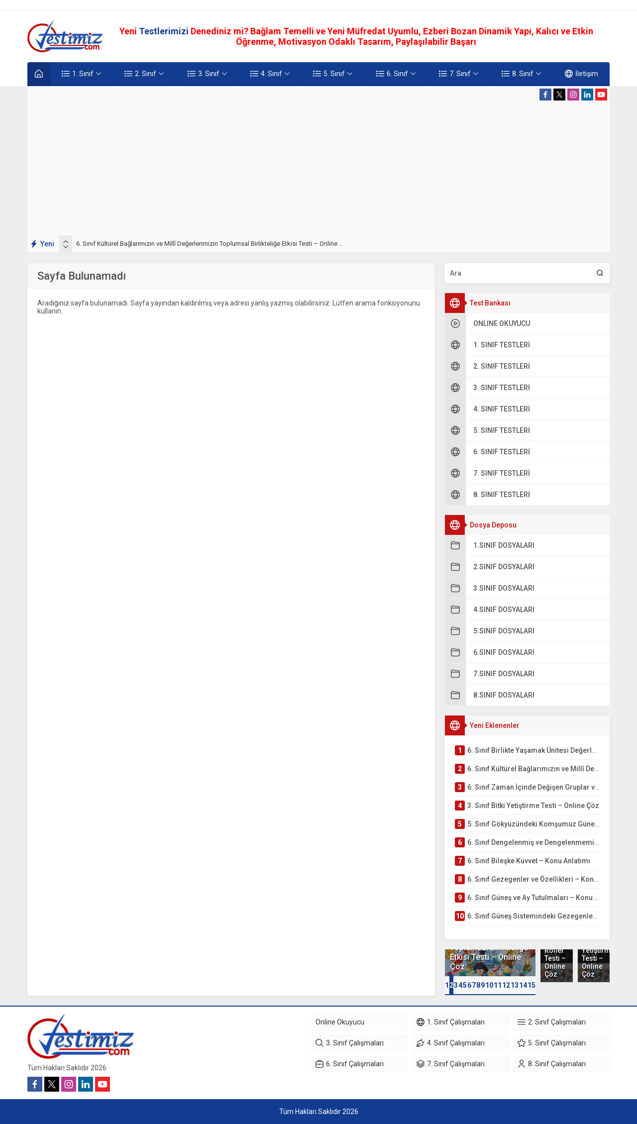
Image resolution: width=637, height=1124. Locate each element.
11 (498, 985)
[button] (447, 985)
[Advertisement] (318, 160)
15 (531, 985)
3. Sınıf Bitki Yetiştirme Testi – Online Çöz (594, 954)
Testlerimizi (165, 31)
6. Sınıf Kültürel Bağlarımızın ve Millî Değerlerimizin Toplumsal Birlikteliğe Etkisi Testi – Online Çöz (213, 243)
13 (515, 985)
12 (506, 985)
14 (523, 985)
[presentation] (65, 241)
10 (489, 985)
